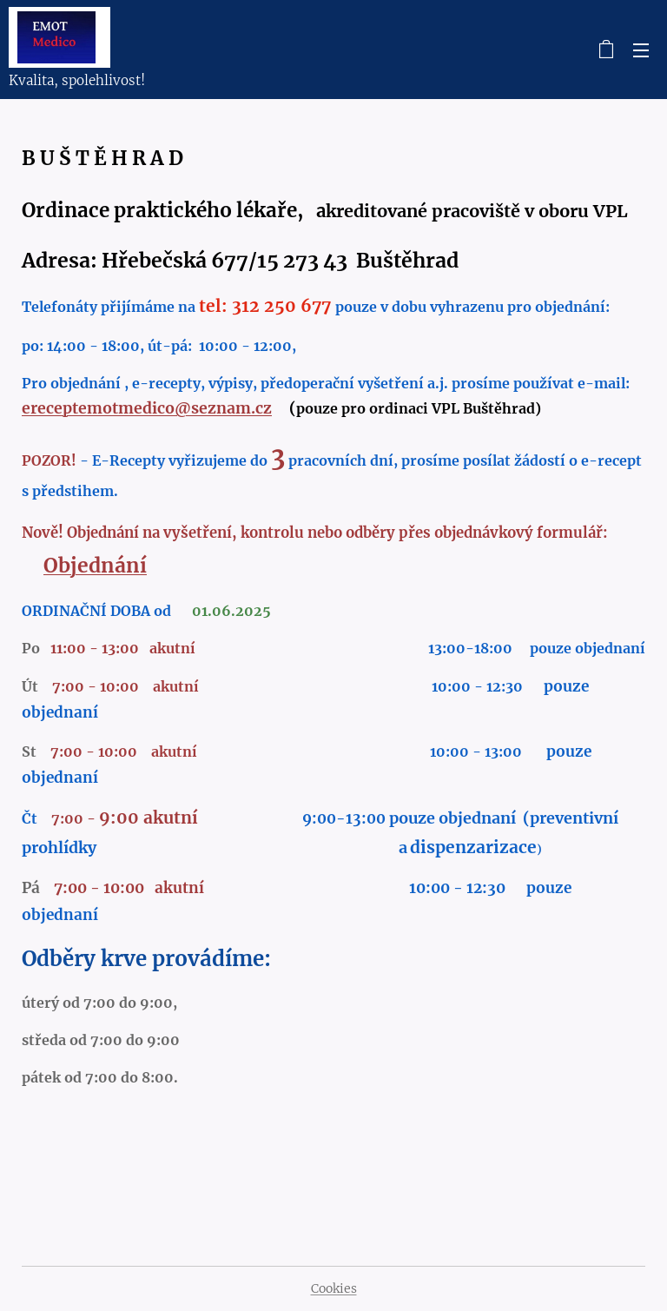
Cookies (334, 1288)
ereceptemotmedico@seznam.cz (147, 408)
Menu (641, 50)
